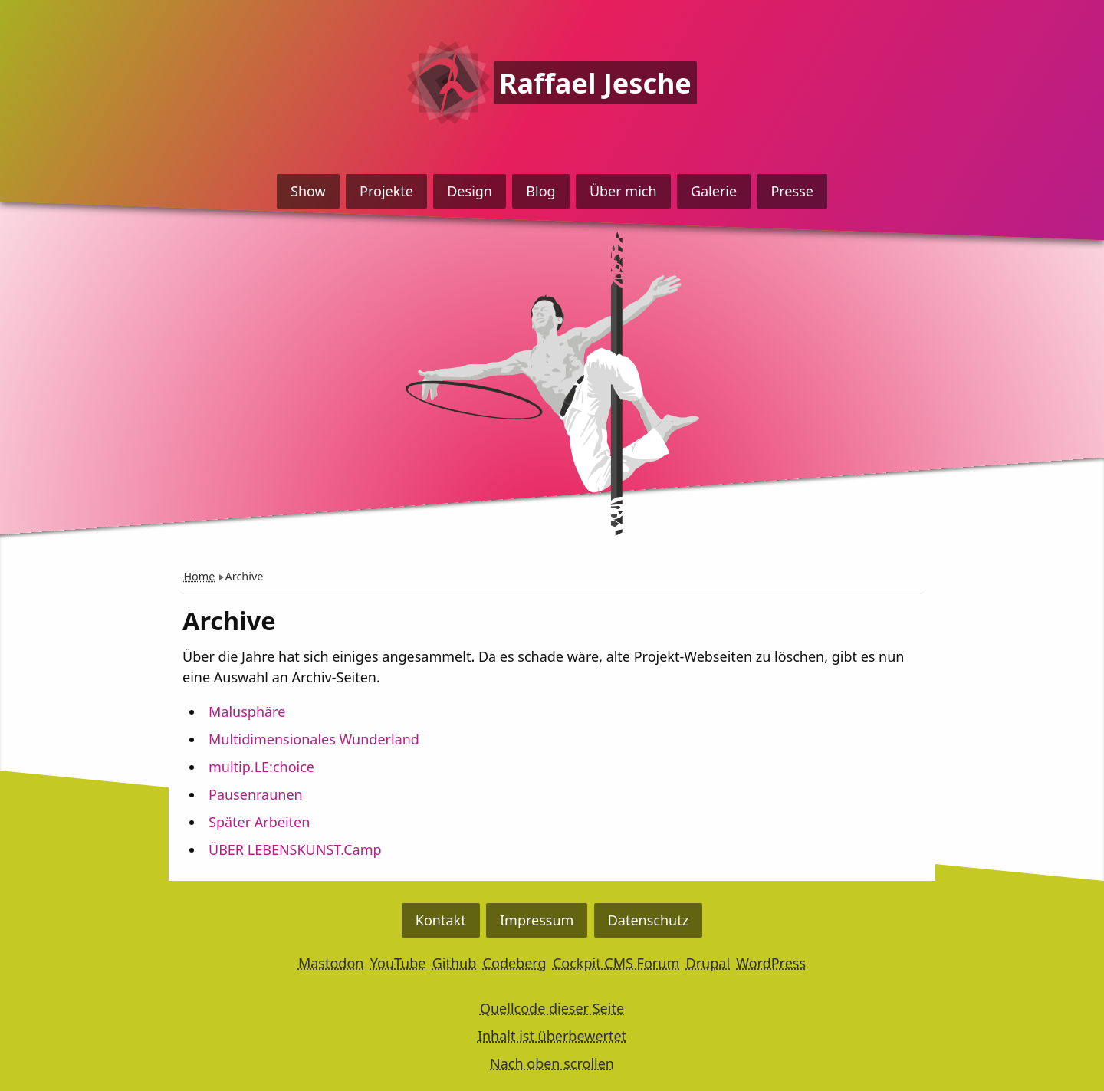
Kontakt (441, 920)
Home (199, 576)
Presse (791, 191)
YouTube (398, 963)
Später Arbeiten (259, 822)
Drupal (708, 963)
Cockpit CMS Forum (616, 963)
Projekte (386, 191)
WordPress (771, 963)
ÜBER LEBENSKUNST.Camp (295, 849)
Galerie (714, 191)
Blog (540, 191)
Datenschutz (648, 920)
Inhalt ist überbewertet (552, 1036)
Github (454, 963)
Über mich (623, 191)
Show (308, 191)
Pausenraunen (256, 794)
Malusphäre (247, 711)
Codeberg (515, 963)
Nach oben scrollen (552, 1063)
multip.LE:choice (261, 766)
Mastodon (331, 963)
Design (469, 191)
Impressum (536, 920)
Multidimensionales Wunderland (314, 739)
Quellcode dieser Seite (552, 1008)
